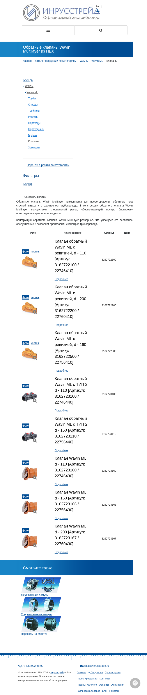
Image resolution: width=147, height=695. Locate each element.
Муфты (32, 135)
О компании (117, 684)
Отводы (33, 104)
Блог (104, 691)
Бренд (27, 184)
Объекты (104, 684)
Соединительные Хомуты (36, 614)
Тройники (34, 110)
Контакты (104, 678)
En (97, 10)
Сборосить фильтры (35, 197)
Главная (27, 60)
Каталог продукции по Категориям (55, 60)
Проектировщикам (87, 678)
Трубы (32, 98)
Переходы (34, 123)
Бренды (28, 80)
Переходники (36, 129)
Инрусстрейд (57, 672)
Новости (114, 691)
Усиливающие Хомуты (34, 594)
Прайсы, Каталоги (87, 684)
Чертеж (35, 251)
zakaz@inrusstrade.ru (96, 665)
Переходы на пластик (34, 633)
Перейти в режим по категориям (48, 165)
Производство (112, 672)
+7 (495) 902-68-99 (32, 665)
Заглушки (34, 147)
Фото (26, 251)
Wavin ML (97, 60)
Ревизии (33, 116)
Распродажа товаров (88, 691)
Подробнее (61, 279)
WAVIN (84, 60)
